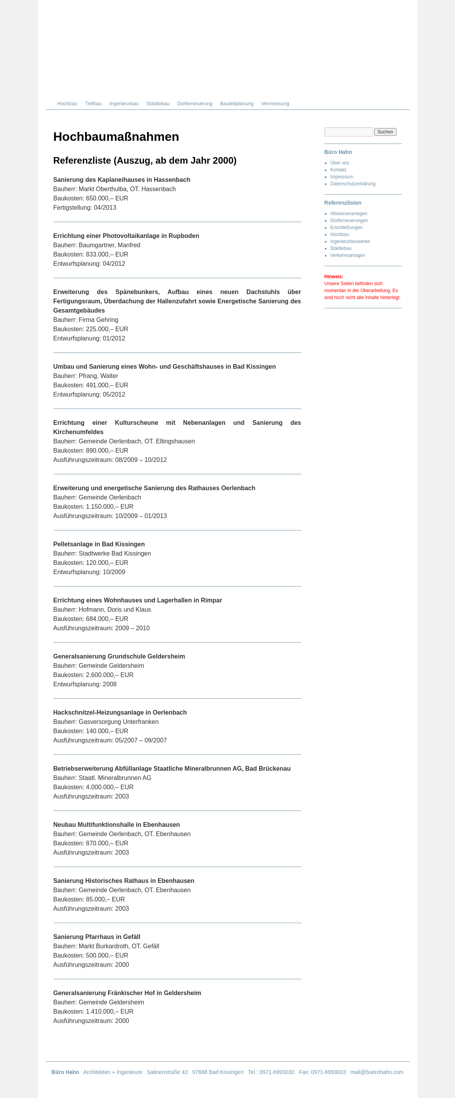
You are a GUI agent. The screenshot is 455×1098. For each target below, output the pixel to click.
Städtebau (157, 103)
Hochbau (67, 103)
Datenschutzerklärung (353, 183)
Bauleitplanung (237, 103)
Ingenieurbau (124, 103)
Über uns (339, 163)
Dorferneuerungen (349, 220)
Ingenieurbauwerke (350, 241)
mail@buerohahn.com (376, 1072)
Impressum (341, 177)
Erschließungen (346, 227)
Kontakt (338, 170)
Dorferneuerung (195, 103)
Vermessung (275, 103)
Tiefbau (93, 103)
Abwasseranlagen (348, 213)
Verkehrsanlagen (347, 255)
